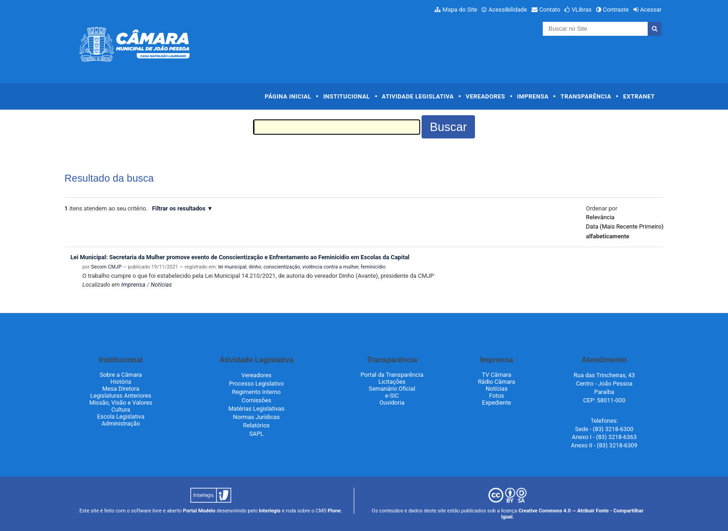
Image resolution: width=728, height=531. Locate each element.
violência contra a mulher (330, 267)
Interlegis (269, 511)
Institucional (346, 96)
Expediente (496, 402)
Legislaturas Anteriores (120, 395)
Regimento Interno (256, 391)
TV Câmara (497, 374)
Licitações (391, 381)
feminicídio (373, 267)
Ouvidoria (391, 402)
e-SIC (392, 395)
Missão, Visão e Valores (120, 402)
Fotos (496, 395)
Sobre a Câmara (121, 374)
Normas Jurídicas (256, 416)
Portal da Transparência (392, 374)
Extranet (639, 96)
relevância (600, 217)
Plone (334, 511)
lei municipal (232, 267)
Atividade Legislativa (418, 96)
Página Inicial (288, 96)
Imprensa (533, 96)
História (120, 381)
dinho (255, 267)
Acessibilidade (507, 9)
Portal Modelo (199, 511)
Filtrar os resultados (179, 208)
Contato (550, 9)
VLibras (582, 9)
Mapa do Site (459, 9)
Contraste (616, 9)
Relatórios (256, 425)
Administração (121, 423)
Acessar (650, 9)
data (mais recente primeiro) (624, 226)
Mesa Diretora (120, 388)
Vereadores (485, 96)
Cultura (120, 409)
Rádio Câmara (496, 381)
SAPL (256, 433)
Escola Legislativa (120, 416)
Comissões (256, 400)
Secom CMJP (106, 267)
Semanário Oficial (392, 388)
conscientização (282, 267)
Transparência (585, 96)
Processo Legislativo (256, 383)
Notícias (161, 284)
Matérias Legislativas (256, 408)
